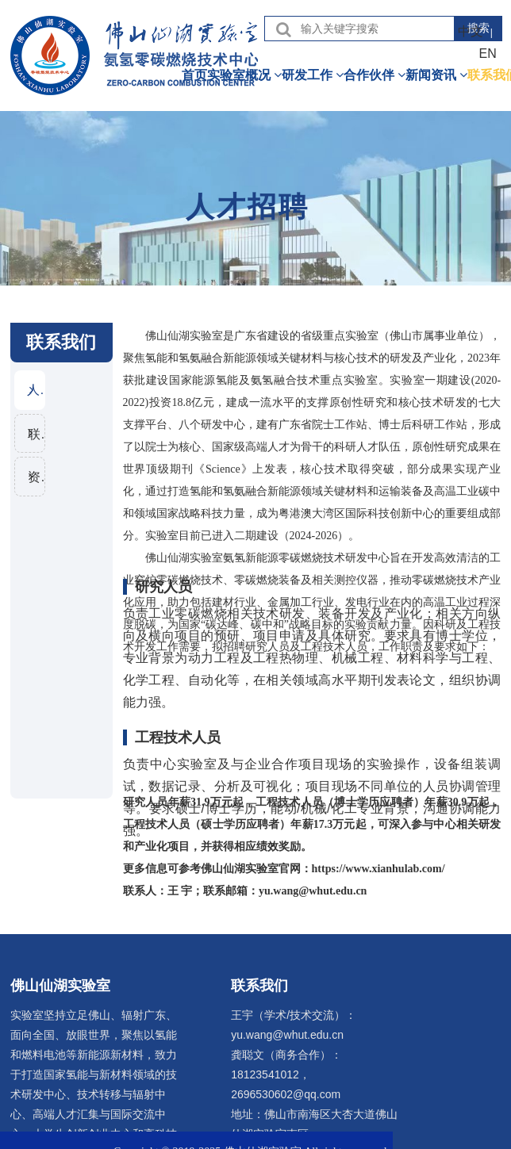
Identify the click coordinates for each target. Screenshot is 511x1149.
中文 (470, 31)
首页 (194, 75)
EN (488, 53)
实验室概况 (244, 75)
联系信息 (36, 434)
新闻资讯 (436, 75)
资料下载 (36, 477)
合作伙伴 (374, 75)
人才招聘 (36, 389)
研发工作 (313, 75)
